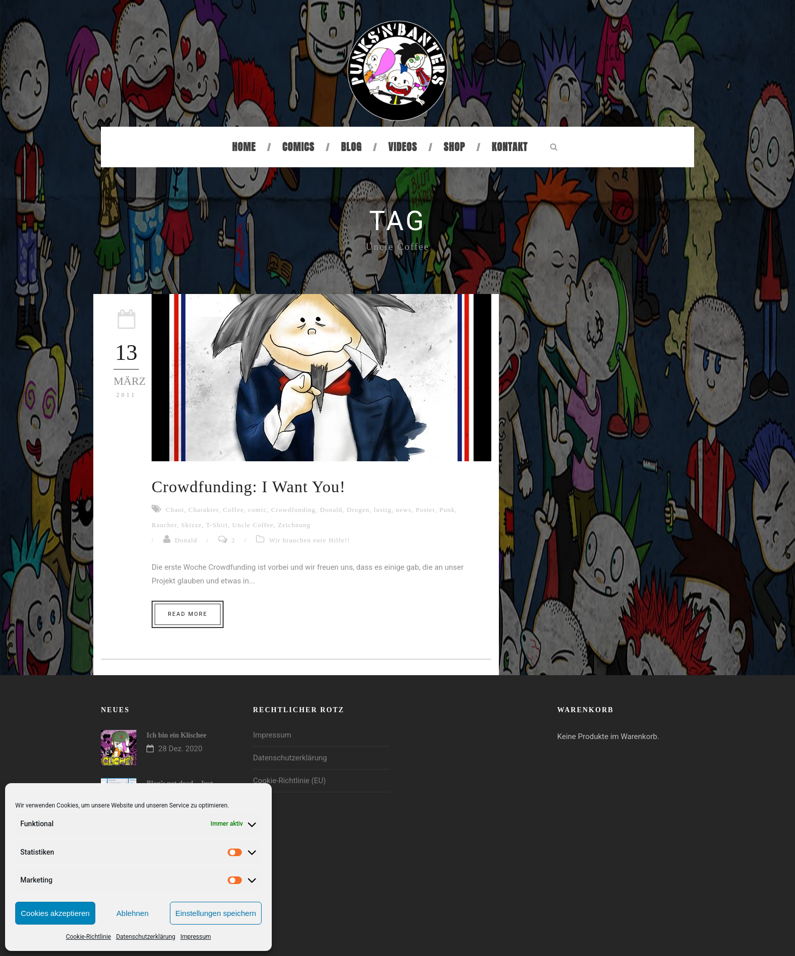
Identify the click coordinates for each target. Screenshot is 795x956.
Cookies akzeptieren (55, 913)
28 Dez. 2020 (180, 748)
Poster (425, 509)
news (404, 509)
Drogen (358, 509)
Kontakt (510, 147)
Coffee (233, 509)
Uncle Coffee (252, 525)
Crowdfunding (293, 509)
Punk (447, 509)
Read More (187, 614)
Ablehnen (133, 913)
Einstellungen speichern (215, 913)
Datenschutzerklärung (145, 936)
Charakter (204, 509)
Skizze (191, 525)
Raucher (164, 525)
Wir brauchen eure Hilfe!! (309, 540)
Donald (331, 509)
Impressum (195, 936)
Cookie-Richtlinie (88, 936)
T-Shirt (217, 525)
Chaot (175, 509)
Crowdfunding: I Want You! (249, 486)
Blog (351, 147)
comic (257, 509)
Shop (454, 147)
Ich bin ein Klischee (176, 735)
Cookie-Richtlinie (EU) (289, 780)
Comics (298, 147)
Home (244, 147)
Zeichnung (294, 525)
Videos (402, 147)
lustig (382, 509)
